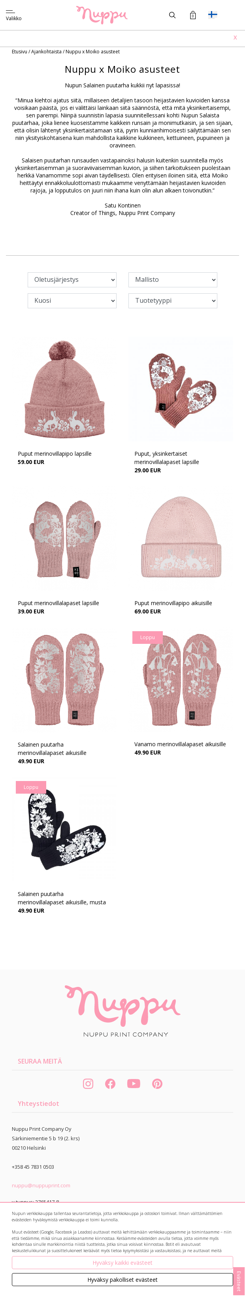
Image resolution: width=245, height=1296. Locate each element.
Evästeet (239, 1281)
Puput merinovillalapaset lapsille (58, 603)
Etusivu (20, 51)
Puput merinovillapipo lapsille (55, 453)
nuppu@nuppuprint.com (41, 1185)
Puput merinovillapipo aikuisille (173, 603)
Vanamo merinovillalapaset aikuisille (180, 744)
